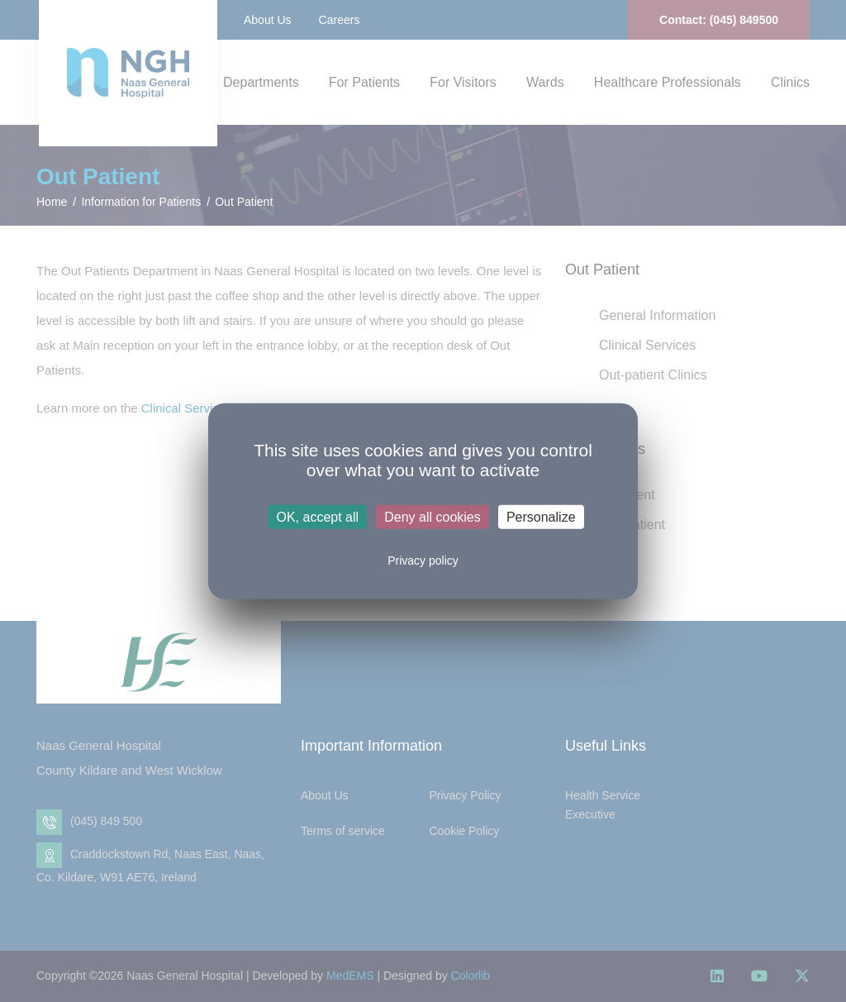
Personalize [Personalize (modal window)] (541, 517)
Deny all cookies (432, 517)
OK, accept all (317, 517)
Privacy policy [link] (423, 560)
